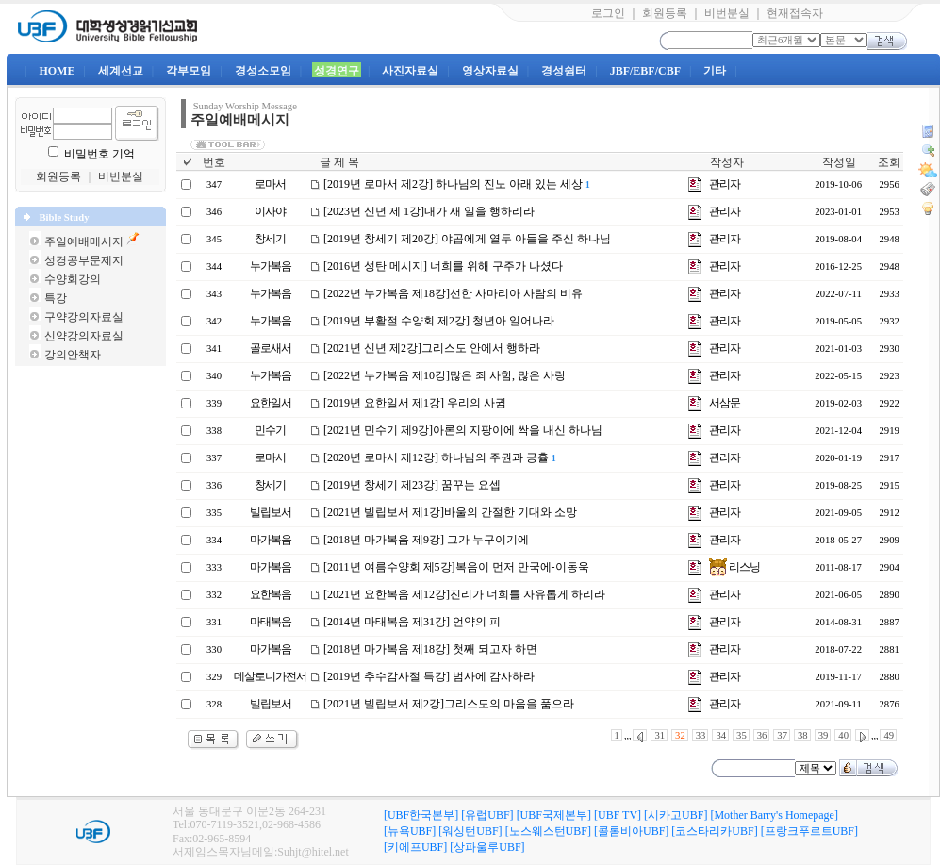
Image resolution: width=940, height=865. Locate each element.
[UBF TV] (617, 815)
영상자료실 (490, 70)
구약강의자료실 (84, 317)
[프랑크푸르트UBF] (809, 831)
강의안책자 (72, 354)
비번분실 (727, 13)
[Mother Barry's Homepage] (773, 815)
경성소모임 (263, 70)
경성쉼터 (563, 70)
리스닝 (734, 567)
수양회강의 (72, 279)
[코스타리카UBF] (714, 831)
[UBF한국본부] (421, 815)
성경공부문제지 (84, 260)
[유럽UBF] (487, 815)
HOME (56, 70)
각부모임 (188, 70)
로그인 (608, 13)
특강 (55, 298)
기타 (714, 70)
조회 (889, 162)
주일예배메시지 (84, 241)
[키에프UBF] (415, 847)
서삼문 (724, 402)
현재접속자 (795, 13)
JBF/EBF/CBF (645, 70)
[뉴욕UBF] (410, 831)
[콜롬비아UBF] (631, 831)
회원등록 (664, 13)
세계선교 (120, 70)
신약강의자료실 (84, 335)
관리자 (724, 184)
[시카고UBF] (675, 815)
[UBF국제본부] (554, 815)
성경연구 (336, 70)
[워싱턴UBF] (470, 831)
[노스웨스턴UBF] (548, 831)
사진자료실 (410, 70)
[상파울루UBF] (487, 847)
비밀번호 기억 (99, 153)
